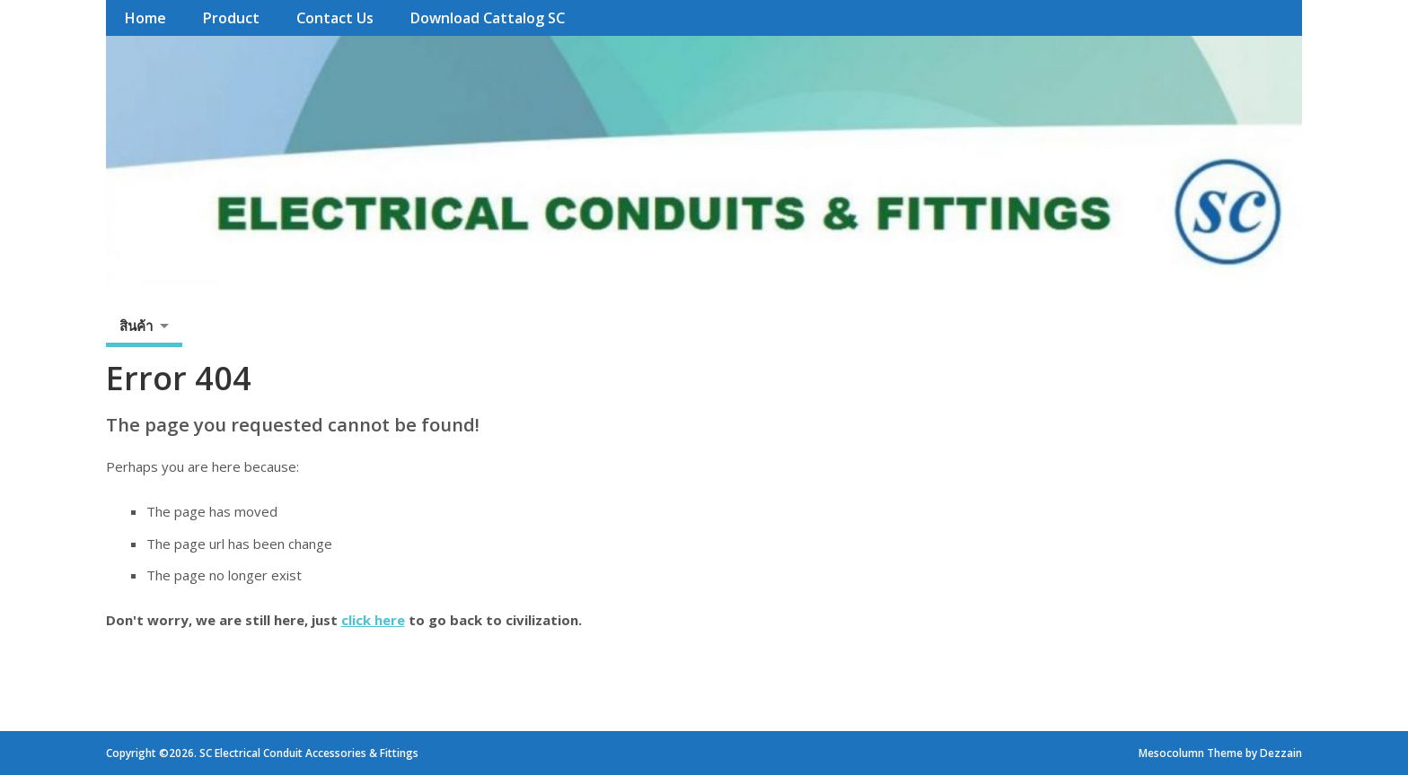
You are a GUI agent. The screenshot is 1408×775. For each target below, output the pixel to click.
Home (145, 18)
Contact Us (335, 18)
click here (373, 620)
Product (231, 18)
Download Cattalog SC (487, 18)
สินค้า (136, 326)
